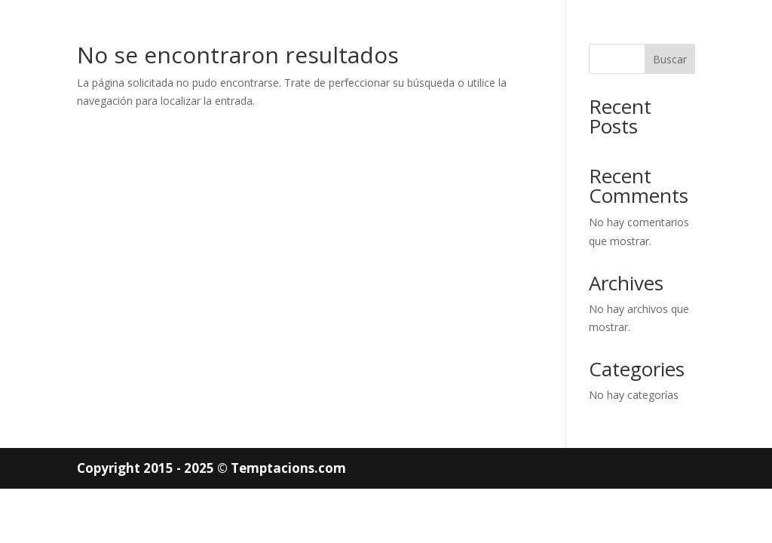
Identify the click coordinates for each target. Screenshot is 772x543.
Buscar (670, 59)
